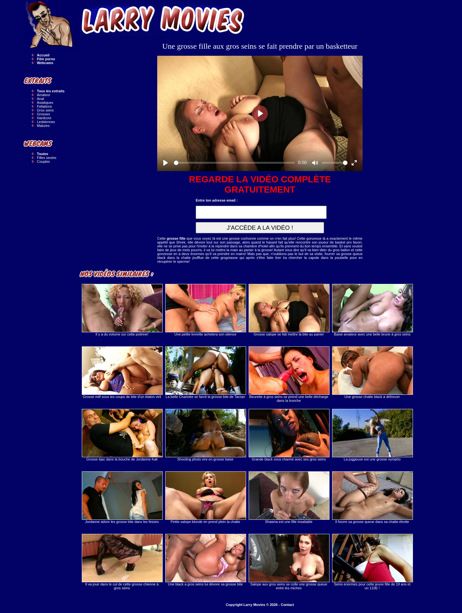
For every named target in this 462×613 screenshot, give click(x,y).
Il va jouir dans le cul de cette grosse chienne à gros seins (122, 562)
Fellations (44, 106)
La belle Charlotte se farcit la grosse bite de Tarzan (205, 372)
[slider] (234, 163)
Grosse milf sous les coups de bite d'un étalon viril (122, 372)
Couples (43, 161)
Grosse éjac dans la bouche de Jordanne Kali (122, 435)
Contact (287, 605)
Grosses (43, 114)
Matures (43, 126)
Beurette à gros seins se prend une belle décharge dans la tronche (289, 374)
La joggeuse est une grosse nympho (372, 435)
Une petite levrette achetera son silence (205, 310)
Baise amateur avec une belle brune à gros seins (372, 310)
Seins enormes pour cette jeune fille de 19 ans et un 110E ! (372, 562)
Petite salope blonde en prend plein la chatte (205, 497)
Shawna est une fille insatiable (289, 497)
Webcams (45, 63)
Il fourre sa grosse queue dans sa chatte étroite (372, 497)
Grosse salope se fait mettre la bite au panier (289, 310)
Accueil (43, 55)
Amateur (43, 95)
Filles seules (46, 158)
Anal (40, 99)
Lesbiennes (46, 122)
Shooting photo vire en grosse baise (205, 435)
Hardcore (44, 118)
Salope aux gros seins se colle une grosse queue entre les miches (289, 562)
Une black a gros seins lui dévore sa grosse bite (205, 560)
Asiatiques (45, 102)
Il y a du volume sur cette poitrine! (122, 310)
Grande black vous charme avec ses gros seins (289, 435)
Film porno (46, 59)
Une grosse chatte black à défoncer (372, 372)
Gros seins (45, 110)
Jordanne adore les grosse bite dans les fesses (122, 497)
